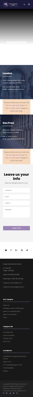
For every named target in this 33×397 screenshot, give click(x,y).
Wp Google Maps (12, 108)
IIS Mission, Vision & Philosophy (13, 308)
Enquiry (5, 371)
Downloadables (8, 368)
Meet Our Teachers (10, 314)
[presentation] (15, 222)
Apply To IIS (7, 362)
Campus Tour (7, 338)
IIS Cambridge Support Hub (12, 365)
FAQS (5, 317)
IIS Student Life (8, 332)
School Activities (8, 335)
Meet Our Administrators (11, 311)
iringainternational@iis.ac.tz (12, 283)
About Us (6, 305)
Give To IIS (6, 341)
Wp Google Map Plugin (15, 105)
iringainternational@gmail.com (13, 287)
